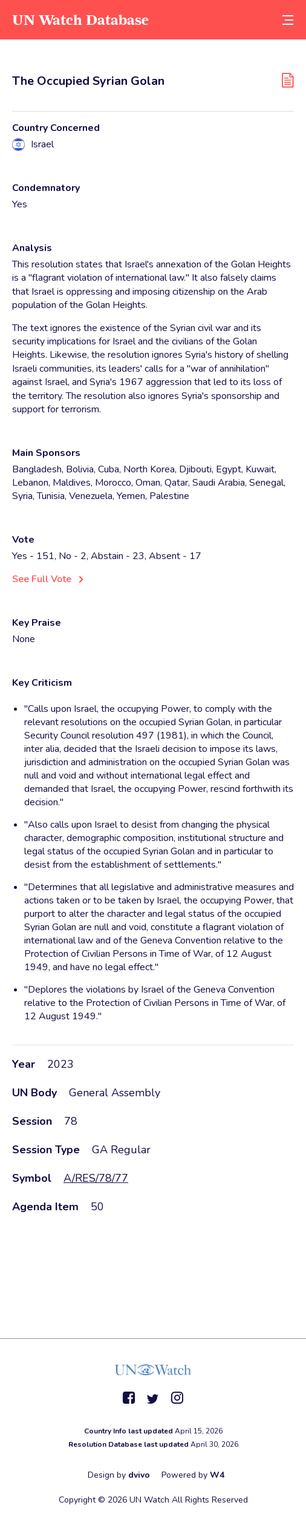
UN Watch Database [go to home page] (80, 19)
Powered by (192, 1475)
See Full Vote (41, 579)
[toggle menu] (288, 19)
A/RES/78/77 (95, 1178)
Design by (119, 1475)
